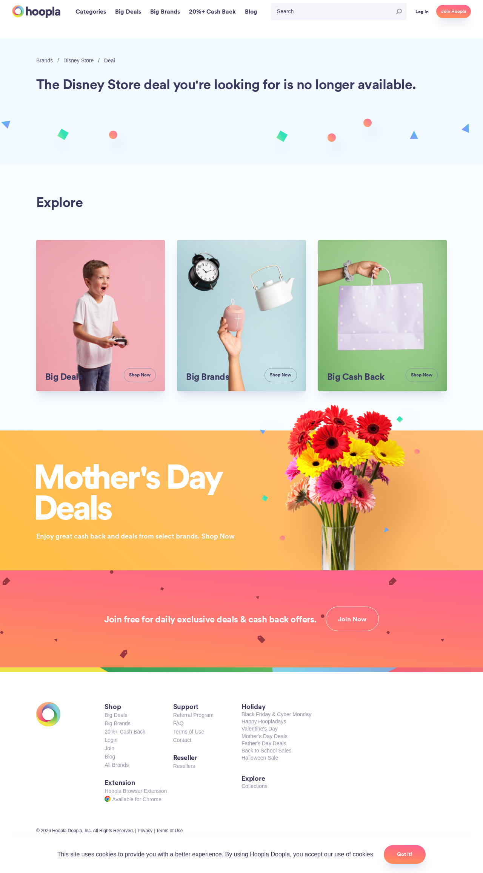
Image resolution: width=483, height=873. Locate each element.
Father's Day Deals (264, 743)
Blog (110, 757)
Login (111, 740)
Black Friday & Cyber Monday (276, 714)
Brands (44, 60)
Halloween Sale (260, 758)
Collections (254, 786)
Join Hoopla (453, 11)
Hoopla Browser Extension (136, 791)
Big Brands (117, 723)
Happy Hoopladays (264, 721)
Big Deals (116, 715)
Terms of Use (188, 732)
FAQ (178, 723)
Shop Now (218, 535)
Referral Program (193, 715)
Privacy (145, 830)
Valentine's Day (260, 729)
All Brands (117, 765)
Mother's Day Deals (265, 736)
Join (109, 748)
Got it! (404, 854)
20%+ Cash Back (125, 732)
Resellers (184, 766)
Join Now (352, 619)
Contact (182, 740)
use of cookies (353, 854)
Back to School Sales (266, 751)
